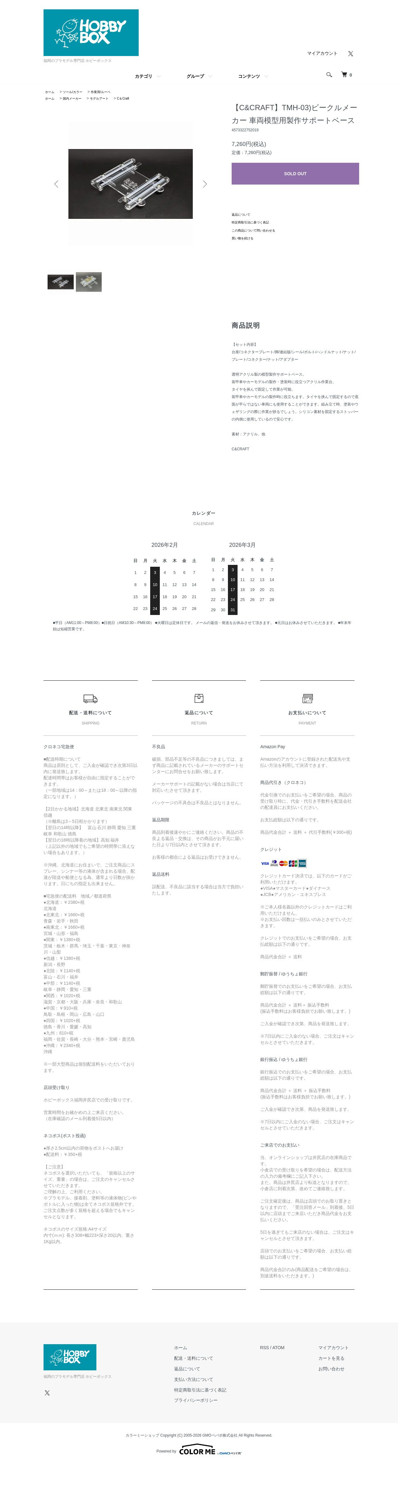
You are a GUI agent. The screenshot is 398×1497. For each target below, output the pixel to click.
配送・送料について (210, 1363)
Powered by (198, 1454)
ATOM (290, 1352)
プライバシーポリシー (213, 1405)
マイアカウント (322, 53)
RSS (275, 1352)
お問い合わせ (337, 1373)
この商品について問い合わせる (258, 230)
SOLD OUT (295, 173)
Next (203, 184)
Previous (57, 184)
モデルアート (106, 98)
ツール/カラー (76, 92)
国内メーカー (76, 98)
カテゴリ (143, 76)
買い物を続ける (245, 238)
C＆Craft (133, 98)
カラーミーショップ (142, 1440)
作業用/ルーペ (108, 92)
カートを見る (337, 1363)
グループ (195, 76)
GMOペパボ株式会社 (220, 1440)
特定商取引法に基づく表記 (254, 222)
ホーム (50, 92)
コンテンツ (249, 76)
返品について (243, 214)
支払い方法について (210, 1384)
